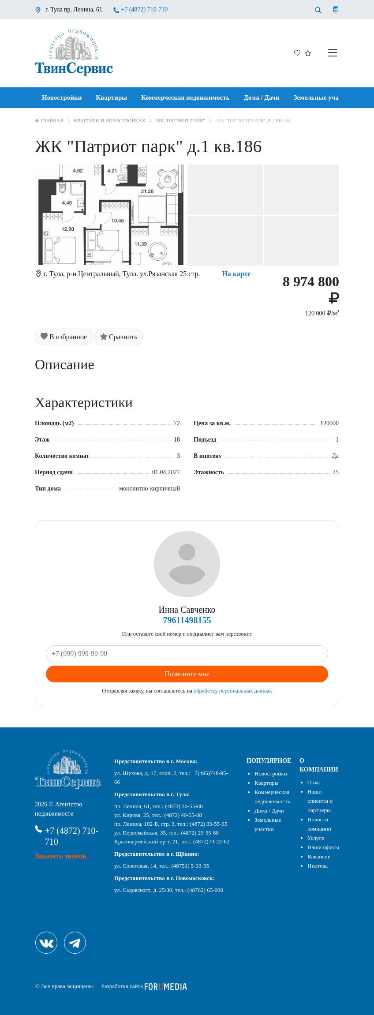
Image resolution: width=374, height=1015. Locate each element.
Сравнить (119, 337)
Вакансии (319, 856)
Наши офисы (323, 847)
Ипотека (317, 865)
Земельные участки (323, 97)
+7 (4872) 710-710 (144, 9)
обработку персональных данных (233, 691)
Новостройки (62, 97)
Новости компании (319, 824)
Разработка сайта (144, 986)
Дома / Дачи (262, 97)
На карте (236, 273)
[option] (187, 215)
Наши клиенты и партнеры (320, 800)
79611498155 (187, 620)
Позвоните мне (187, 674)
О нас (314, 782)
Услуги (316, 838)
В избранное (64, 337)
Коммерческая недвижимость (185, 97)
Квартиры (111, 97)
